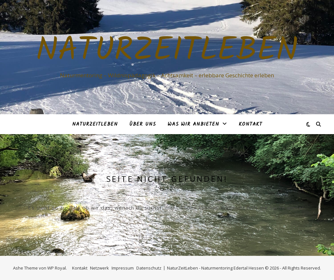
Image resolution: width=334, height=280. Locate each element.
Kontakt (250, 124)
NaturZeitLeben (167, 51)
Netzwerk (99, 268)
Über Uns (142, 124)
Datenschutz (148, 268)
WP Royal (56, 268)
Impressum (123, 268)
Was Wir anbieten (193, 124)
